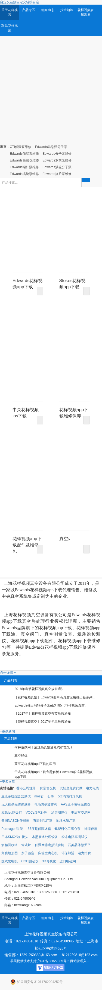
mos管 (39, 796)
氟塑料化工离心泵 (67, 829)
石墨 (50, 796)
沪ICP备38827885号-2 (52, 961)
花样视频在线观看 (86, 12)
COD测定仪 (29, 861)
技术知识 (66, 10)
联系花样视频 (9, 28)
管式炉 (26, 845)
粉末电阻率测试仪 (74, 837)
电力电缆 (92, 788)
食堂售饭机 (48, 788)
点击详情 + (8, 673)
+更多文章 (7, 782)
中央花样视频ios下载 (26, 410)
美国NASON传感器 (15, 821)
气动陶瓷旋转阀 (45, 804)
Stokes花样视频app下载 (72, 281)
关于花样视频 (9, 12)
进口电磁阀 (68, 861)
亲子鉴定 (27, 853)
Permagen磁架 (12, 829)
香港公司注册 (26, 788)
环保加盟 (67, 853)
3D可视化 (49, 861)
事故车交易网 (81, 812)
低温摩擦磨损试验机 (49, 845)
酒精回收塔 (9, 845)
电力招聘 (84, 853)
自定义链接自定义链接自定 (19, 2)
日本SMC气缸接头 (14, 837)
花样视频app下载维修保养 (73, 410)
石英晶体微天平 (79, 845)
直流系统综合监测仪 (16, 796)
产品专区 (28, 10)
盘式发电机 (9, 861)
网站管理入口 (80, 961)
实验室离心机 (48, 853)
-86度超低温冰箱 (39, 829)
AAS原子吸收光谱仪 (75, 804)
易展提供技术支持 (23, 961)
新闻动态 (47, 10)
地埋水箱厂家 (66, 821)
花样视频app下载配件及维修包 (27, 539)
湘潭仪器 (90, 829)
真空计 (65, 538)
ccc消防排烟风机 (70, 796)
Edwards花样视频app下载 (27, 281)
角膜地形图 (9, 853)
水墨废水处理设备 (45, 837)
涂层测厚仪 (59, 812)
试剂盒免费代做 (71, 788)
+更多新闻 (7, 731)
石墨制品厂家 (42, 821)
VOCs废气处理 (36, 812)
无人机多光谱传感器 (16, 804)
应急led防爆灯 (11, 812)
